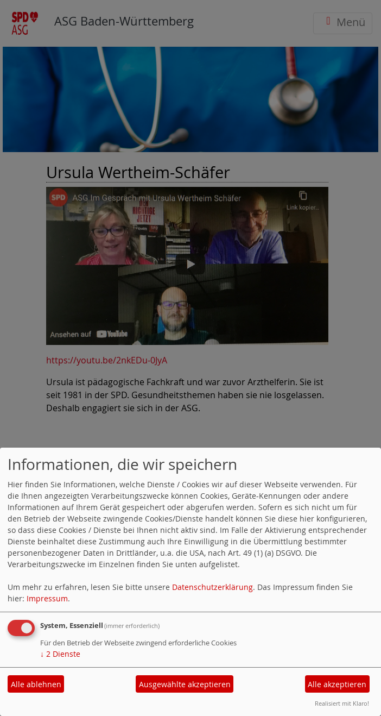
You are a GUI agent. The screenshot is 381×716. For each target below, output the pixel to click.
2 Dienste (60, 654)
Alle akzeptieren (337, 684)
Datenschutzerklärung (212, 587)
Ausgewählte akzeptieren (185, 684)
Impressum (47, 598)
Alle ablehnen (36, 684)
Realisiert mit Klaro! (342, 703)
